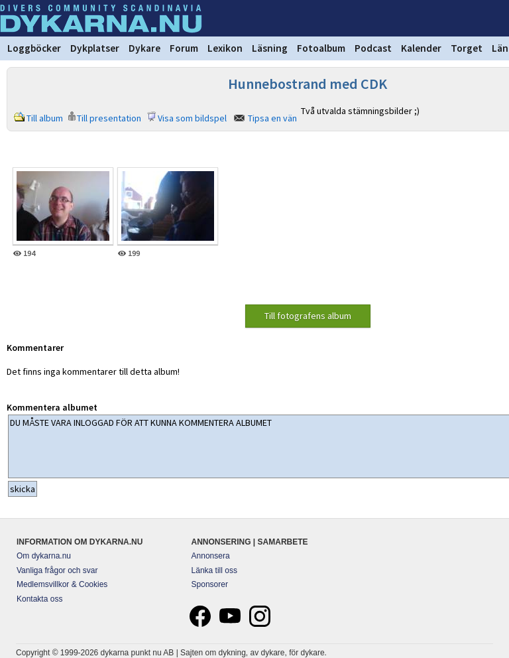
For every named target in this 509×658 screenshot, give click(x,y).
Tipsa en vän (272, 118)
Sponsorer (210, 584)
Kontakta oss (39, 599)
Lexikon (225, 48)
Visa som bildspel (192, 118)
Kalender (421, 48)
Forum (184, 48)
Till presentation (109, 118)
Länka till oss (214, 570)
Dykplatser (94, 48)
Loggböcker (34, 48)
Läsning (270, 48)
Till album (45, 118)
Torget (466, 48)
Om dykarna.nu (44, 555)
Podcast (373, 48)
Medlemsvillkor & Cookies (62, 584)
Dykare (144, 48)
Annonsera (211, 555)
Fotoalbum (321, 48)
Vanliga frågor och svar (57, 570)
